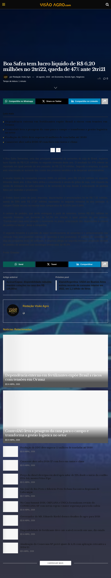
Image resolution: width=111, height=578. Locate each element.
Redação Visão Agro (22, 77)
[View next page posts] (58, 150)
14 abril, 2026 (27, 535)
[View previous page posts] (52, 150)
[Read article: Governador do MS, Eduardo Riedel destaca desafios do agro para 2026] (10, 520)
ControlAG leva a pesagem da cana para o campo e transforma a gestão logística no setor (47, 433)
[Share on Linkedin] (85, 101)
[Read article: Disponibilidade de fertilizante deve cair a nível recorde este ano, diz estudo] (10, 534)
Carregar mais (55, 563)
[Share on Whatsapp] (19, 101)
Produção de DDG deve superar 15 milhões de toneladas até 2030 (46, 137)
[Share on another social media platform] (104, 101)
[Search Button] (107, 4)
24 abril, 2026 (12, 384)
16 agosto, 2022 (43, 77)
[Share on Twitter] (52, 101)
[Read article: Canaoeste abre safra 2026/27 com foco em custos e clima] (10, 465)
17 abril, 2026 (27, 496)
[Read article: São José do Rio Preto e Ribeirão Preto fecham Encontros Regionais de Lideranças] (10, 493)
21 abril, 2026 (27, 483)
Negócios (80, 77)
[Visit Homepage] (55, 5)
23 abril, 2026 (12, 440)
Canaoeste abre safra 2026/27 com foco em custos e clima (41, 141)
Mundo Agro (70, 77)
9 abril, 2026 (27, 551)
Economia (59, 77)
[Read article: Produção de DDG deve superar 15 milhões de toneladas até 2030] (10, 452)
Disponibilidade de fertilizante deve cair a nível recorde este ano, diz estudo (62, 530)
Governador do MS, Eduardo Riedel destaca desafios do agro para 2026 (60, 517)
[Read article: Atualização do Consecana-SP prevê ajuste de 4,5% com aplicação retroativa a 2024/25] (10, 548)
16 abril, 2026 (27, 510)
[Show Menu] (3, 4)
